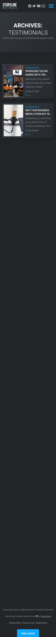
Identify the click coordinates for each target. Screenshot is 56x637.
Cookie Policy (41, 623)
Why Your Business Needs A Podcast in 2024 (37, 112)
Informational (32, 68)
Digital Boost (46, 616)
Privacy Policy (15, 623)
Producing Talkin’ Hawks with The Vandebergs (36, 73)
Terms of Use (28, 623)
